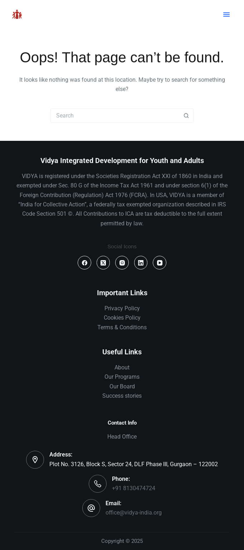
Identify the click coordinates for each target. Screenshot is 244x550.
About (122, 367)
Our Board (122, 386)
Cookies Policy (122, 317)
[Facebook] (84, 262)
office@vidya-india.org (134, 512)
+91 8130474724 (133, 488)
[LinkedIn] (141, 262)
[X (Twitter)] (103, 262)
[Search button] (186, 116)
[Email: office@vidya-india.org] (91, 508)
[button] (226, 14)
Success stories (122, 395)
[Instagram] (122, 262)
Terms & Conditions (122, 327)
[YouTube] (159, 262)
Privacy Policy (122, 308)
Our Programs (122, 376)
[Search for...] (114, 116)
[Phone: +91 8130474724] (98, 484)
